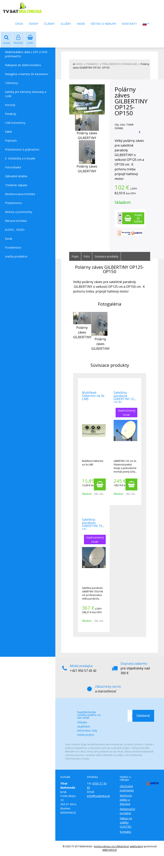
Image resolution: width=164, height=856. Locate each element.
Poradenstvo (13, 248)
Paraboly (10, 114)
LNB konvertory (15, 123)
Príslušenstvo (13, 203)
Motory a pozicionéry (18, 212)
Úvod (19, 24)
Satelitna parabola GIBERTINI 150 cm (93, 524)
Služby (66, 24)
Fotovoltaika (13, 167)
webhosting (136, 846)
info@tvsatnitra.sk (98, 796)
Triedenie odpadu (16, 185)
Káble (8, 132)
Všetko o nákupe (103, 24)
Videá (81, 24)
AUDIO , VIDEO (15, 230)
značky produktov (16, 256)
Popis (75, 256)
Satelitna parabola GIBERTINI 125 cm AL (125, 397)
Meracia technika (16, 221)
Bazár (8, 239)
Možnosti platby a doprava (126, 800)
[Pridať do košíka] (133, 218)
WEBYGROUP (109, 850)
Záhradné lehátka (16, 176)
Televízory (11, 83)
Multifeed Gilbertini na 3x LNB (93, 396)
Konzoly (10, 105)
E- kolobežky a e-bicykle (20, 158)
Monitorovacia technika (20, 194)
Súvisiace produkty (106, 256)
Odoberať (143, 716)
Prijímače (11, 141)
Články (49, 24)
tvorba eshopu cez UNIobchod (111, 846)
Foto (87, 256)
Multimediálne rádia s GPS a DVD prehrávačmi (26, 54)
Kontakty (129, 24)
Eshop (33, 24)
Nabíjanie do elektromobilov (23, 65)
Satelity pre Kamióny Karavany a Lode (25, 94)
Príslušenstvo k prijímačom (22, 150)
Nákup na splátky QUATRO (126, 823)
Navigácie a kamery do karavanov (26, 74)
